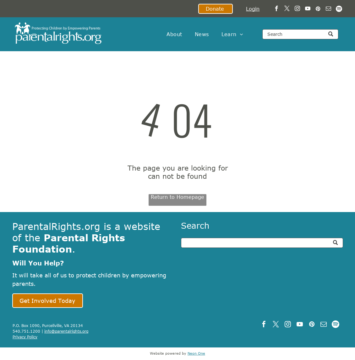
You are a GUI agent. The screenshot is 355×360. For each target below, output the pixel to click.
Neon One (196, 353)
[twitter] (287, 9)
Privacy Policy (25, 337)
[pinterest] (318, 9)
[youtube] (308, 9)
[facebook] (277, 9)
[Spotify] (339, 9)
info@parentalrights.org (66, 331)
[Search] (300, 34)
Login (252, 9)
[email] (328, 9)
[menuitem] (174, 34)
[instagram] (297, 9)
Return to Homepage (177, 197)
